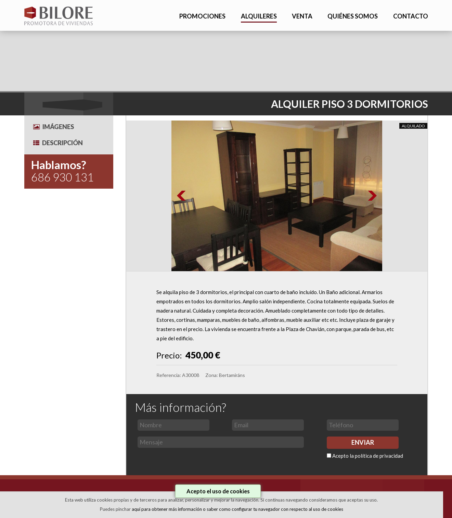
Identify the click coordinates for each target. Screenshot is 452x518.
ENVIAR (362, 442)
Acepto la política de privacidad (367, 456)
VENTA (302, 16)
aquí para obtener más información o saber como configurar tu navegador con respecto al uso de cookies (237, 509)
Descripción (58, 143)
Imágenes (53, 126)
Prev (181, 195)
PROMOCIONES (202, 16)
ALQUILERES (259, 16)
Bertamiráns (232, 375)
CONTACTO (410, 16)
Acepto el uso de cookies (218, 491)
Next (371, 195)
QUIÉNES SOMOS (352, 16)
